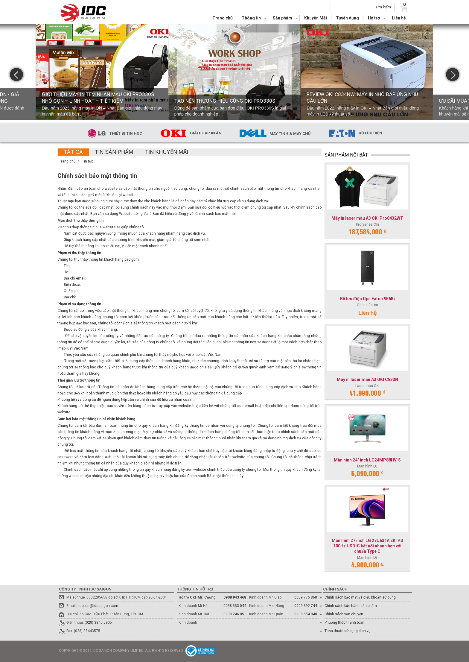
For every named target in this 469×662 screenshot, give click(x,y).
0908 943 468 (234, 597)
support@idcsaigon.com (97, 606)
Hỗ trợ (374, 18)
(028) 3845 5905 (98, 622)
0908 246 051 (234, 614)
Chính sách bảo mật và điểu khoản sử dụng (360, 597)
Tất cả (73, 152)
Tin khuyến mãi (166, 152)
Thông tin (251, 18)
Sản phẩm (282, 18)
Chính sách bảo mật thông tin (97, 175)
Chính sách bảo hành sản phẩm (351, 606)
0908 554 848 (305, 614)
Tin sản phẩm (114, 152)
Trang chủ (222, 18)
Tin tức (87, 161)
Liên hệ (399, 18)
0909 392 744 (305, 606)
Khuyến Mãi (315, 18)
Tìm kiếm (383, 7)
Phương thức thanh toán (344, 622)
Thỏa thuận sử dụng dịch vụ (348, 631)
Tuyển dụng (347, 18)
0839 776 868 (305, 597)
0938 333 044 (234, 606)
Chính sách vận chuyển (344, 614)
